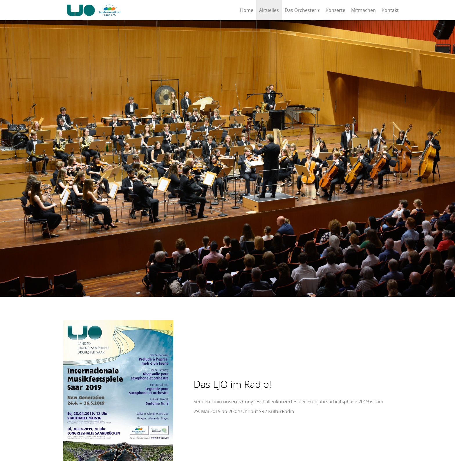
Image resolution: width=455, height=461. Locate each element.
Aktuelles (269, 10)
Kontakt (390, 10)
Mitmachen (363, 10)
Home (246, 10)
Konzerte (335, 10)
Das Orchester (300, 10)
